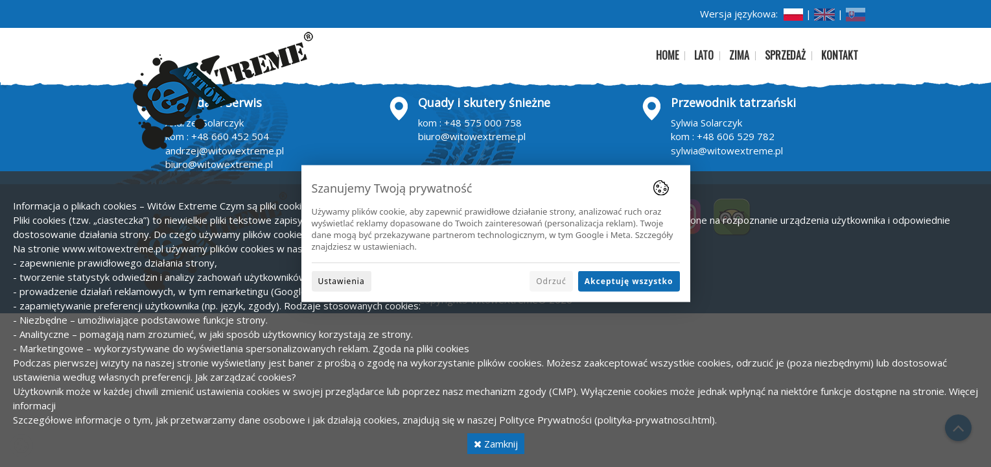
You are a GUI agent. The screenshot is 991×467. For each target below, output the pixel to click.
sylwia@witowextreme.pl (727, 150)
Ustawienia (341, 280)
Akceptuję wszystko (629, 280)
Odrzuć (551, 280)
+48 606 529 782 (736, 136)
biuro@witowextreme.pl (219, 164)
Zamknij (496, 443)
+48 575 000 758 (483, 122)
